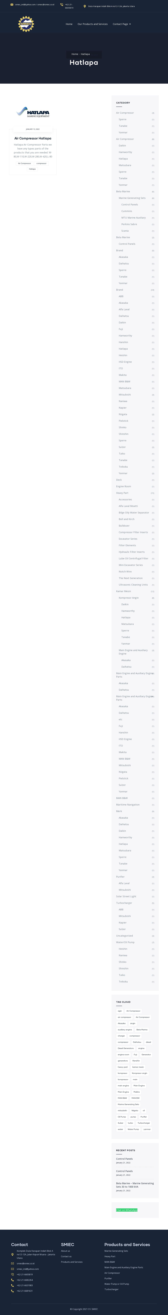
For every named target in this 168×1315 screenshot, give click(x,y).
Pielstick (123, 420)
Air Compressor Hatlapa (32, 138)
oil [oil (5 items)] (144, 1111)
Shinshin (123, 433)
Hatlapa (32, 169)
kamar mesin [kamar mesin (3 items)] (138, 1067)
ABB (121, 296)
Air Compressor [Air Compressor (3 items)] (133, 1011)
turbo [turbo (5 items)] (130, 1123)
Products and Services (127, 1244)
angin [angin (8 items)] (132, 1023)
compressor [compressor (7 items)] (123, 1042)
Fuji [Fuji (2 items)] (135, 1055)
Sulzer (122, 447)
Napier (123, 407)
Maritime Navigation (128, 804)
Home (69, 24)
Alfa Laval (124, 309)
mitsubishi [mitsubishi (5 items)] (122, 1111)
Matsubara (125, 165)
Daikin (122, 145)
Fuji (121, 329)
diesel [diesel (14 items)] (148, 1042)
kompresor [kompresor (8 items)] (122, 1073)
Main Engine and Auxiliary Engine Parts (134, 675)
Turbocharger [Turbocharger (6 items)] (144, 1123)
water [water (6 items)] (120, 1129)
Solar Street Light (126, 896)
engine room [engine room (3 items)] (123, 1055)
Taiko (122, 453)
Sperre (122, 119)
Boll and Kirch (126, 519)
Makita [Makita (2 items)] (137, 1092)
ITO (121, 368)
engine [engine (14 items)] (141, 1048)
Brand (94, 54)
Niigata (123, 414)
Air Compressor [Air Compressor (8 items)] (143, 1017)
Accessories (125, 499)
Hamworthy (125, 152)
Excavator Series (128, 538)
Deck (119, 479)
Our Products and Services (93, 24)
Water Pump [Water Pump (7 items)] (133, 1129)
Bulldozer (124, 525)
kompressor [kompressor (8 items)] (123, 1079)
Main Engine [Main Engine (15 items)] (123, 1092)
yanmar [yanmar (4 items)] (147, 1129)
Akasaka (123, 256)
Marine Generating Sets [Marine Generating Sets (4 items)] (128, 1104)
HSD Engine (125, 361)
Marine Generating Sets (132, 198)
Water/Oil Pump (125, 942)
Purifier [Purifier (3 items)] (144, 1117)
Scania (125, 230)
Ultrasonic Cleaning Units (133, 584)
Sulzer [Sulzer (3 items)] (120, 1123)
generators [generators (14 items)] (123, 1061)
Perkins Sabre (129, 224)
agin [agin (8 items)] (120, 1011)
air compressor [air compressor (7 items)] (124, 1017)
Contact (19, 1244)
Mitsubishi (125, 394)
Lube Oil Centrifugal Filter (133, 558)
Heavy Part (122, 492)
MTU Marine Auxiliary (133, 217)
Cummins (126, 211)
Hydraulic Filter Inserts (132, 551)
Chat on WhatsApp (126, 1210)
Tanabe (123, 125)
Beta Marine (123, 191)
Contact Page (122, 23)
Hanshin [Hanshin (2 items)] (136, 1061)
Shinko (122, 427)
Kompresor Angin (129, 597)
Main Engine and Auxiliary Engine (133, 652)
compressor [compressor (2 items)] (135, 1036)
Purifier (120, 876)
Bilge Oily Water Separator (134, 512)
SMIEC (67, 1244)
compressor (41, 163)
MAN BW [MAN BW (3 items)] (136, 1098)
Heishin (123, 355)
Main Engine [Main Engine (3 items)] (139, 1086)
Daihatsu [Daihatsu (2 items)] (137, 1042)
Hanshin (123, 342)
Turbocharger (124, 902)
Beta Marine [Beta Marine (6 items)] (141, 1030)
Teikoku (123, 466)
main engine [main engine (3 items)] (123, 1086)
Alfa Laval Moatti (128, 506)
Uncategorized (124, 935)
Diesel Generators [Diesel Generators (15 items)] (126, 1048)
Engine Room (123, 486)
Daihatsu (124, 263)
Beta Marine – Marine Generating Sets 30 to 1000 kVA (135, 1185)
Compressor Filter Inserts (133, 532)
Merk (119, 811)
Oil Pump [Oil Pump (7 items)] (122, 1117)
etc (120, 719)
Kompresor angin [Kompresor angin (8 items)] (139, 1073)
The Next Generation (131, 578)
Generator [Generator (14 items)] (146, 1055)
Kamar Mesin (123, 591)
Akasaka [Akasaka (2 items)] (121, 1023)
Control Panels (129, 204)
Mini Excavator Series (131, 565)
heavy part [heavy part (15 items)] (123, 1067)
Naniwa (123, 401)
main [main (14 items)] (135, 1079)
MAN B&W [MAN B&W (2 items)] (122, 1098)
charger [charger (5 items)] (121, 1036)
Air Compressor (24, 163)
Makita (123, 374)
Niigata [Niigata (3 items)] (135, 1111)
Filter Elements (127, 545)
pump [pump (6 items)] (133, 1117)
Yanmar (123, 132)
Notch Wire (125, 571)
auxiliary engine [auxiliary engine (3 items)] (125, 1030)
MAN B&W (124, 381)
